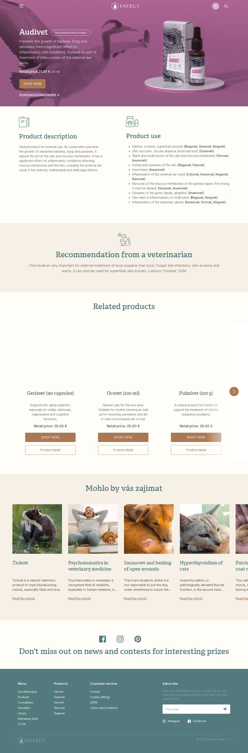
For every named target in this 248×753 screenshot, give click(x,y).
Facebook (197, 721)
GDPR (93, 702)
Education (24, 707)
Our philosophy (27, 691)
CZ (20, 724)
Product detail (50, 450)
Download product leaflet (37, 95)
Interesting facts (28, 718)
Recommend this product (71, 32)
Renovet (59, 707)
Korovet (59, 702)
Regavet (59, 713)
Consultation (25, 702)
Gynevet (59, 697)
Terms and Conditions (104, 707)
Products (23, 697)
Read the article (23, 598)
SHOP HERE (32, 84)
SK (24, 724)
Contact (95, 691)
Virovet (58, 691)
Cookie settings (100, 697)
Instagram (171, 721)
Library (22, 713)
